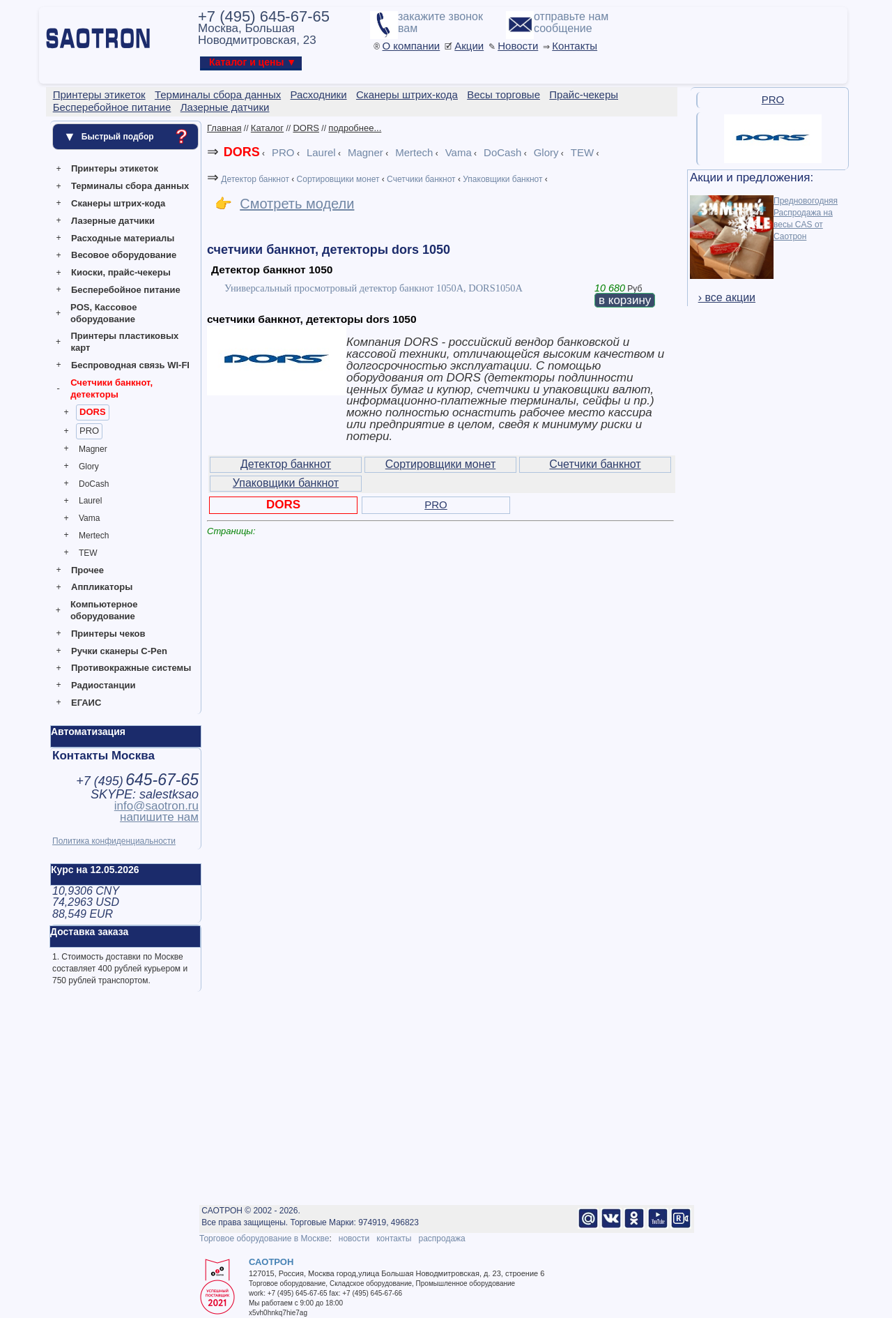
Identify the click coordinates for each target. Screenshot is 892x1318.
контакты (393, 1238)
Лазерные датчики (113, 220)
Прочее (87, 570)
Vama (89, 518)
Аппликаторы (101, 587)
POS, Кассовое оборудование (103, 313)
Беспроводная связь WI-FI (130, 365)
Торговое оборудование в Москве (264, 1238)
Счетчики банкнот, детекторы (111, 388)
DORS (92, 412)
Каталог (267, 128)
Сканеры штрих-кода (118, 203)
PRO (89, 430)
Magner (93, 449)
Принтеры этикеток (114, 168)
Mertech (94, 535)
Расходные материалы (122, 238)
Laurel (90, 501)
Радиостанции (103, 685)
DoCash (94, 484)
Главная (224, 128)
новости (354, 1238)
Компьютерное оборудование (104, 610)
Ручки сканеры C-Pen (119, 651)
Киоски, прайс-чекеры (121, 272)
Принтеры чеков (108, 633)
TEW (88, 553)
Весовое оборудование (123, 255)
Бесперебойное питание (125, 290)
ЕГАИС (86, 702)
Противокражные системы (131, 667)
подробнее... (354, 128)
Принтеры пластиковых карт (124, 342)
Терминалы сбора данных (130, 186)
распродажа (441, 1238)
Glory (89, 466)
